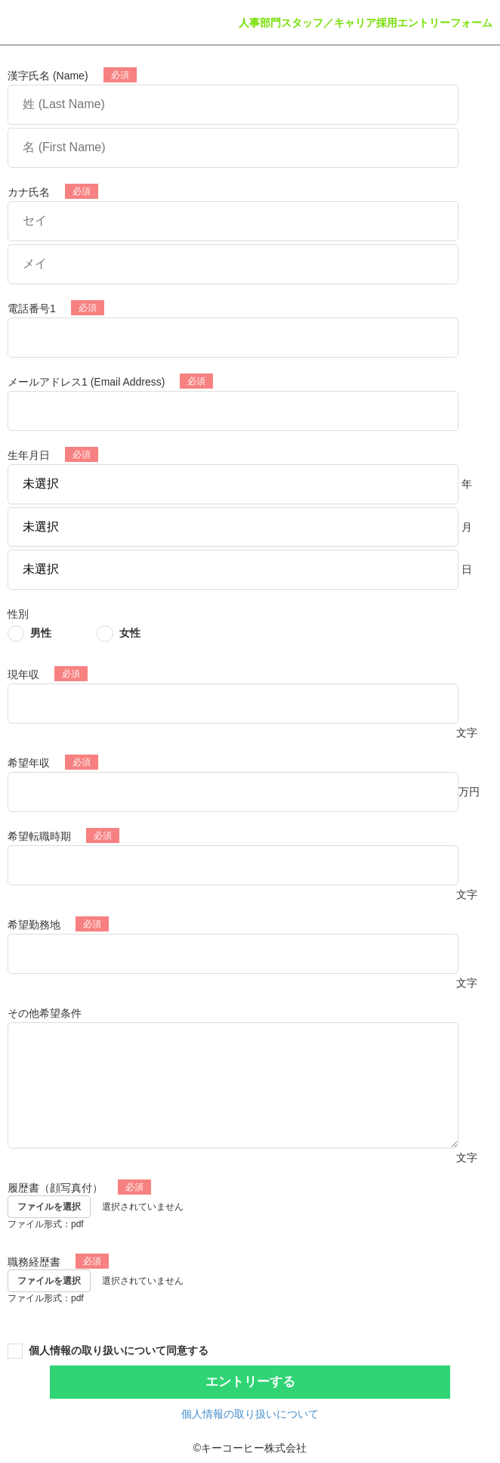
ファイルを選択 (49, 1206)
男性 (40, 633)
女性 (129, 633)
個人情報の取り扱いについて (250, 1414)
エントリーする (250, 1382)
